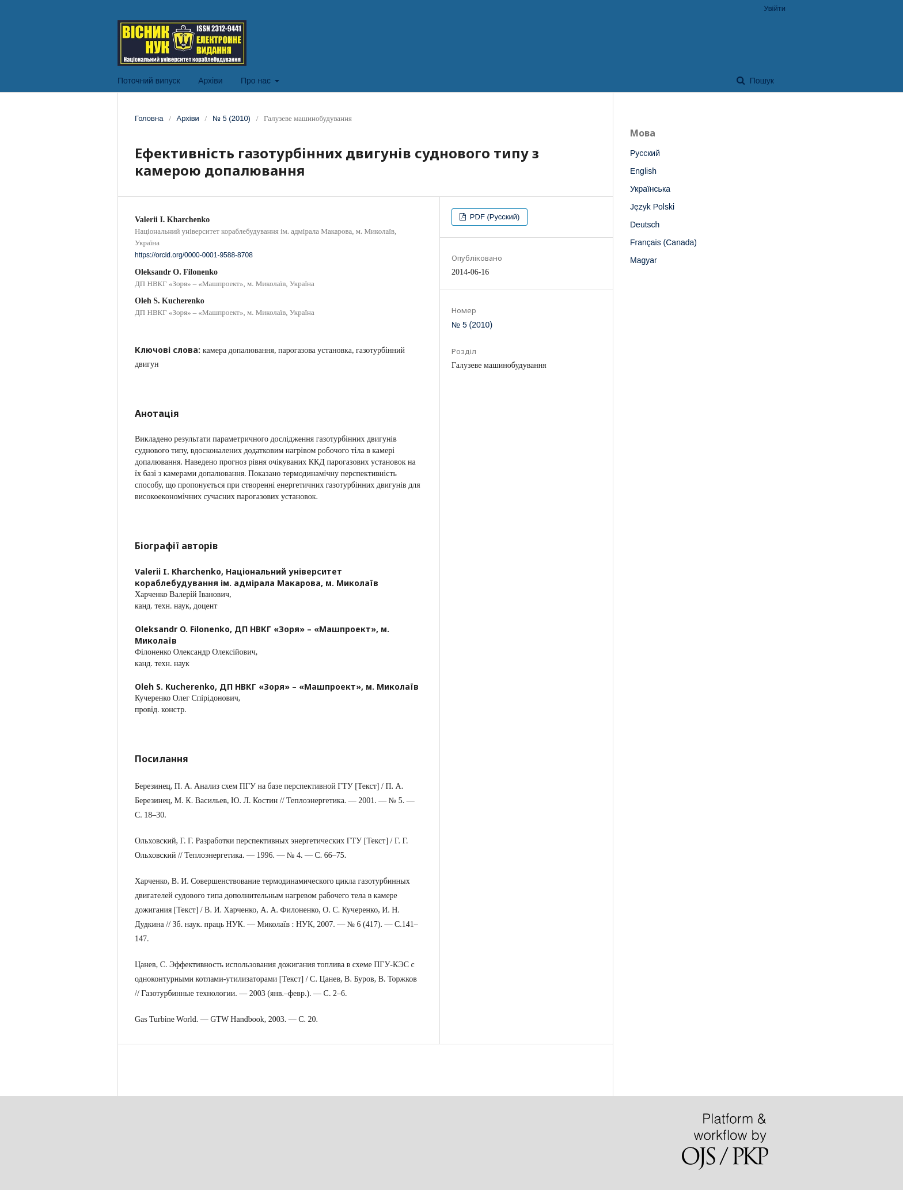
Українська (650, 188)
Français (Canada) (663, 242)
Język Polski (652, 206)
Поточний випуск (148, 80)
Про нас (257, 80)
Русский (645, 153)
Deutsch (644, 224)
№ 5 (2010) (232, 118)
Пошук (761, 80)
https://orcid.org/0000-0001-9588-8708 (194, 255)
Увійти (775, 8)
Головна (149, 118)
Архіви (210, 80)
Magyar (643, 260)
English (643, 171)
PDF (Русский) (493, 216)
